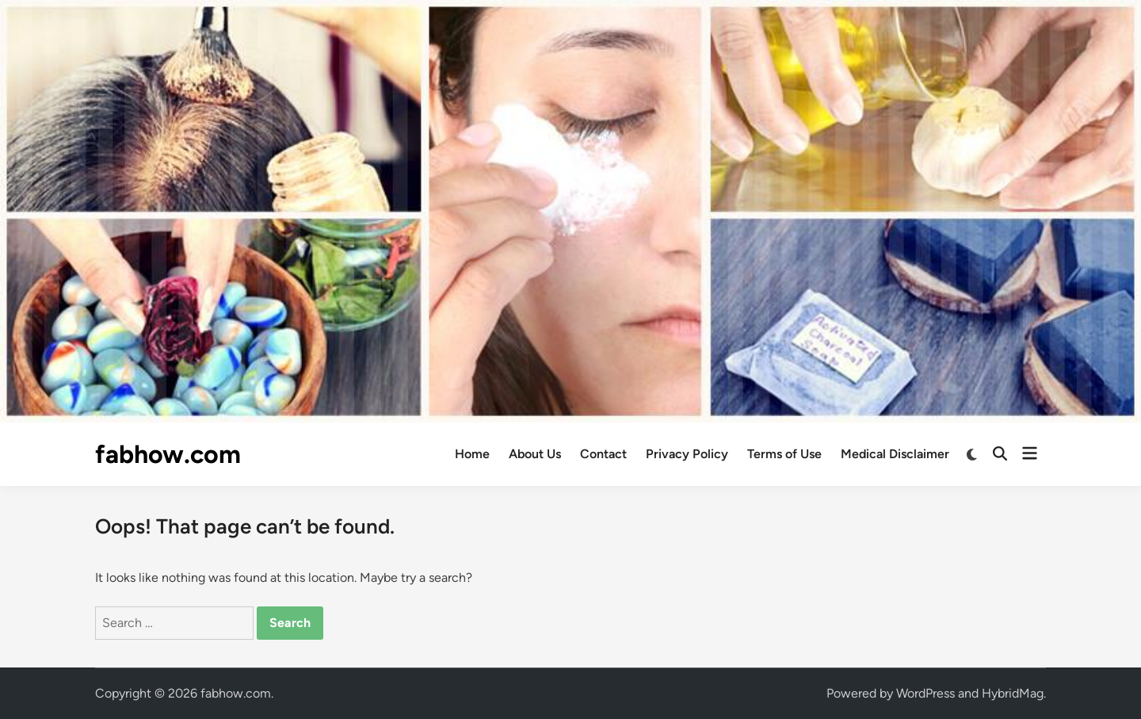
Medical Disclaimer (895, 453)
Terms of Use (784, 453)
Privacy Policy (687, 453)
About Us (535, 453)
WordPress (925, 693)
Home (472, 453)
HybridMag (1013, 693)
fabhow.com (168, 454)
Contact (603, 453)
